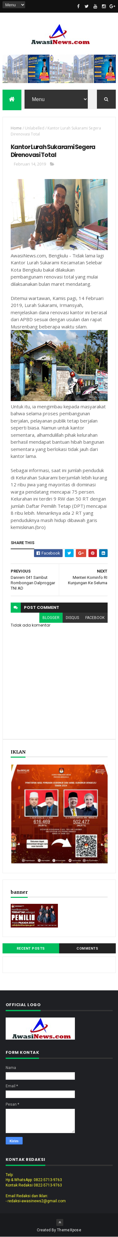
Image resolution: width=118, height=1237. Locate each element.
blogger (50, 617)
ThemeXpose (69, 1230)
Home (16, 128)
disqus (72, 617)
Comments (87, 948)
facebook (94, 617)
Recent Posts (31, 948)
